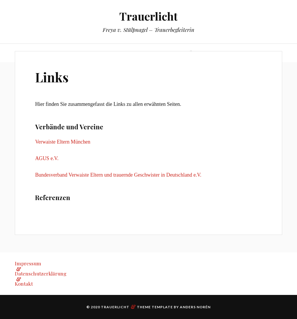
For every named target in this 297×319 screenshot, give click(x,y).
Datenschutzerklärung (40, 273)
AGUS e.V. (46, 158)
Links (51, 77)
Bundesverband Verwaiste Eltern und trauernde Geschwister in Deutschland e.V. (118, 175)
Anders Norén (195, 307)
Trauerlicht (148, 16)
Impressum (28, 263)
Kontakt (24, 283)
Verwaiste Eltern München (62, 142)
